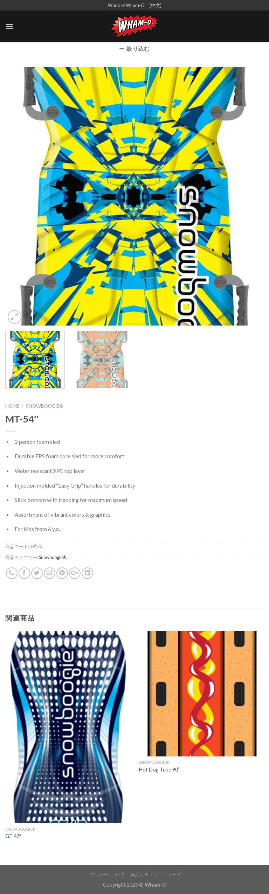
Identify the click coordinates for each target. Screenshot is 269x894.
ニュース (172, 874)
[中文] (155, 5)
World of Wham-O (126, 5)
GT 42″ (13, 836)
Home (12, 406)
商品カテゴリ (144, 874)
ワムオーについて (107, 874)
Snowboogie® (44, 406)
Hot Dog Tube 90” (159, 770)
